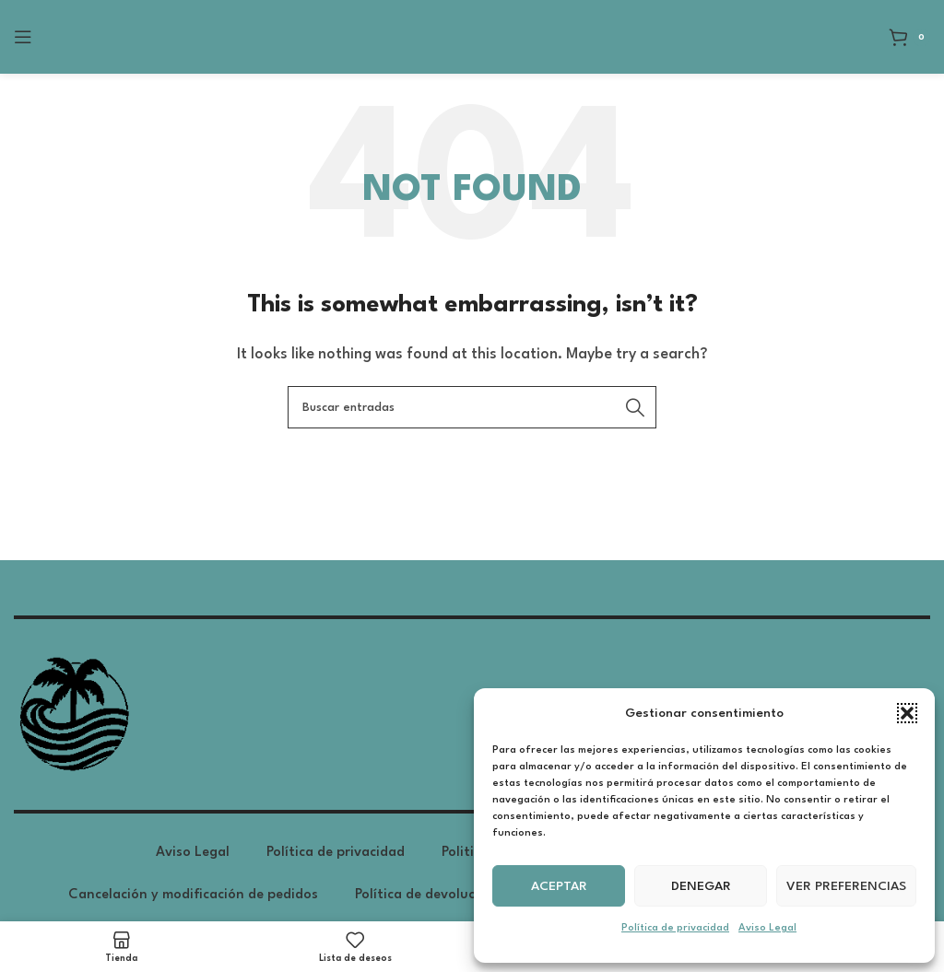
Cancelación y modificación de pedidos (193, 895)
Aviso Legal (767, 928)
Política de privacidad (675, 928)
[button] (907, 713)
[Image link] (73, 714)
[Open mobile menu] (23, 36)
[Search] (472, 407)
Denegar (701, 886)
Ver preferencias (846, 886)
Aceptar (559, 886)
